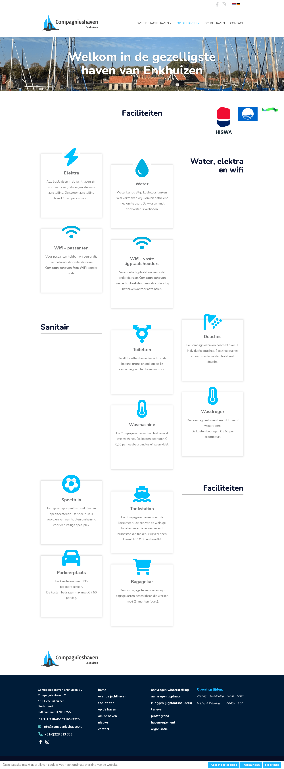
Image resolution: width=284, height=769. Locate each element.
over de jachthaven (112, 696)
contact (103, 729)
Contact (236, 23)
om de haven (107, 716)
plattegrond (160, 716)
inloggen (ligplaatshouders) (171, 703)
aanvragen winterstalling (170, 690)
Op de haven (188, 23)
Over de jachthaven (154, 23)
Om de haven (214, 23)
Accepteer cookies (224, 765)
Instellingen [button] (251, 765)
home (102, 690)
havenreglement (163, 722)
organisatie (159, 729)
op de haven (107, 709)
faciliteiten (106, 703)
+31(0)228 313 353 (55, 734)
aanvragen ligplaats (166, 696)
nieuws (103, 722)
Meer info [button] (272, 765)
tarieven (157, 709)
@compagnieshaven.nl (60, 727)
